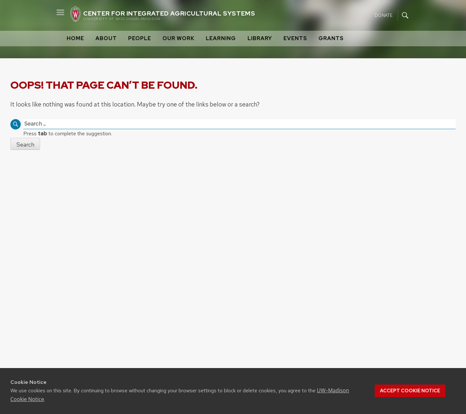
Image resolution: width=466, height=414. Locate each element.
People (139, 38)
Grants (331, 38)
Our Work (178, 38)
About (106, 38)
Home (75, 38)
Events (295, 38)
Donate (384, 15)
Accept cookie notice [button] (410, 390)
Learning (221, 38)
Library (260, 38)
